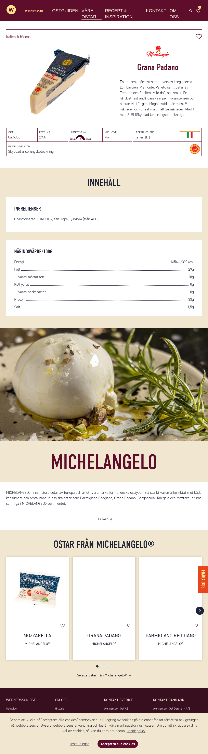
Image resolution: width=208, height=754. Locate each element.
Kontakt (157, 11)
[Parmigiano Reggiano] (170, 589)
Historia (59, 712)
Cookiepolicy (136, 730)
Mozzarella (37, 642)
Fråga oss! (203, 578)
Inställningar (79, 743)
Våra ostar (92, 14)
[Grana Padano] (104, 589)
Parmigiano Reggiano (170, 642)
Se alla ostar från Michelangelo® (102, 678)
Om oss (175, 14)
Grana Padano (104, 642)
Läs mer (102, 522)
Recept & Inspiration (121, 14)
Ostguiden (68, 11)
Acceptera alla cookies (117, 743)
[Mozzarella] (37, 589)
